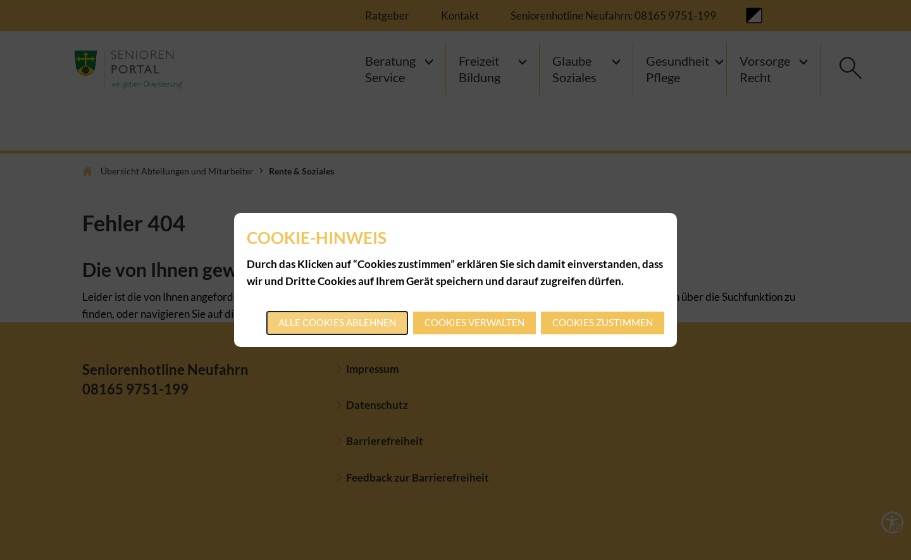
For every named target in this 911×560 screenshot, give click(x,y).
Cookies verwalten (474, 322)
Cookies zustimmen (602, 322)
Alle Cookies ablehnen (337, 322)
